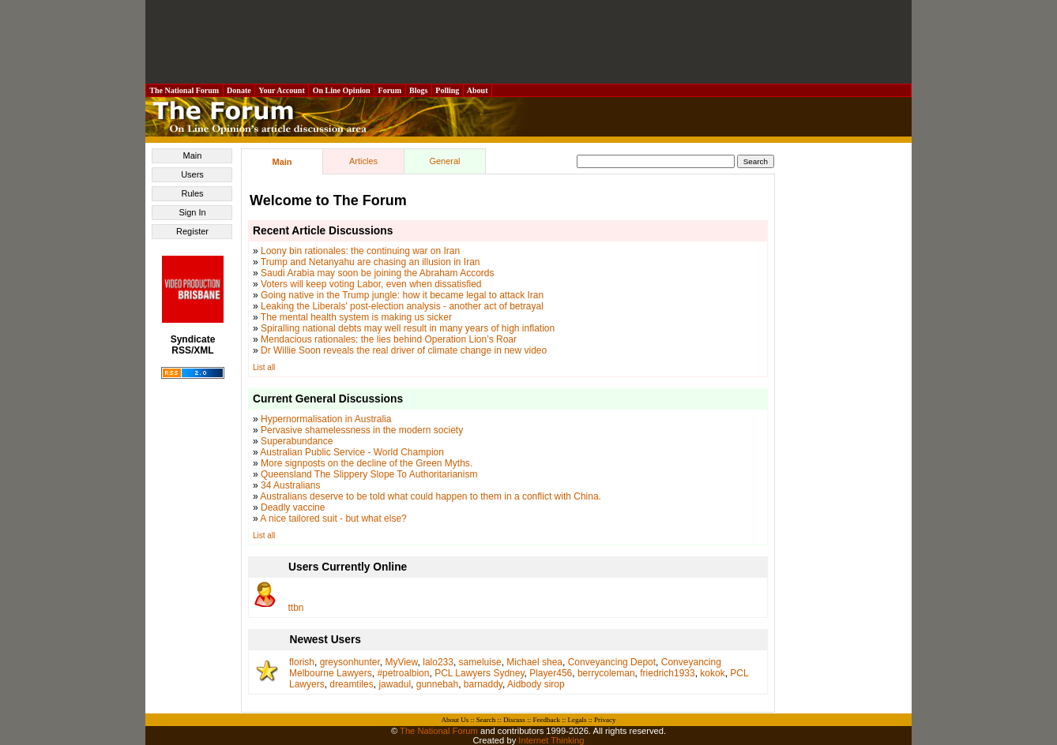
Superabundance (297, 441)
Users (192, 174)
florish (301, 662)
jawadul (394, 684)
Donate (239, 90)
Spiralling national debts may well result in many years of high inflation (408, 328)
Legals (576, 720)
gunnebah (437, 684)
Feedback (545, 720)
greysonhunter (350, 662)
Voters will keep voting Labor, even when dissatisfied (371, 284)
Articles (363, 161)
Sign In (192, 212)
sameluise (480, 662)
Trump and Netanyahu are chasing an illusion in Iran (370, 262)
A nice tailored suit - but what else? (333, 518)
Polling (447, 90)
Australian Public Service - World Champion (352, 452)
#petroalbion (403, 673)
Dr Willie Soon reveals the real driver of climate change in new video (404, 350)
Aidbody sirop (536, 684)
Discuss (514, 720)
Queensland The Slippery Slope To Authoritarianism (369, 474)
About (477, 90)
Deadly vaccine (293, 507)
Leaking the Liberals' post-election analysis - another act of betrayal (402, 306)
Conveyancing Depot (612, 662)
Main (192, 155)
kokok (712, 673)
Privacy (605, 720)
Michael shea (534, 662)
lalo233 (438, 662)
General (444, 161)
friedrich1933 (667, 673)
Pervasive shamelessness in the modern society (362, 430)
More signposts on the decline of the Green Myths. (366, 463)
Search (486, 720)
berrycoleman (606, 673)
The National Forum (184, 90)
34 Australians (290, 485)
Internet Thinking (551, 740)
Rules (192, 193)
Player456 (550, 673)
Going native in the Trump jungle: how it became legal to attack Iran (402, 295)
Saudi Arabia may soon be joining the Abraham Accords (378, 273)
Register (192, 231)
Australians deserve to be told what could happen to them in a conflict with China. (430, 496)
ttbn (296, 607)
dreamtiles (351, 684)
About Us (455, 720)
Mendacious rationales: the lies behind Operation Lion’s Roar (389, 339)
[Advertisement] (528, 41)
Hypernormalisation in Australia (326, 419)
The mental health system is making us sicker (356, 317)
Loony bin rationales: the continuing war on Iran (360, 250)
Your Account (282, 90)
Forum (389, 90)
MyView (401, 662)
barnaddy (483, 684)
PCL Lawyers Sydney (479, 673)
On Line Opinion (341, 90)
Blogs (419, 90)
